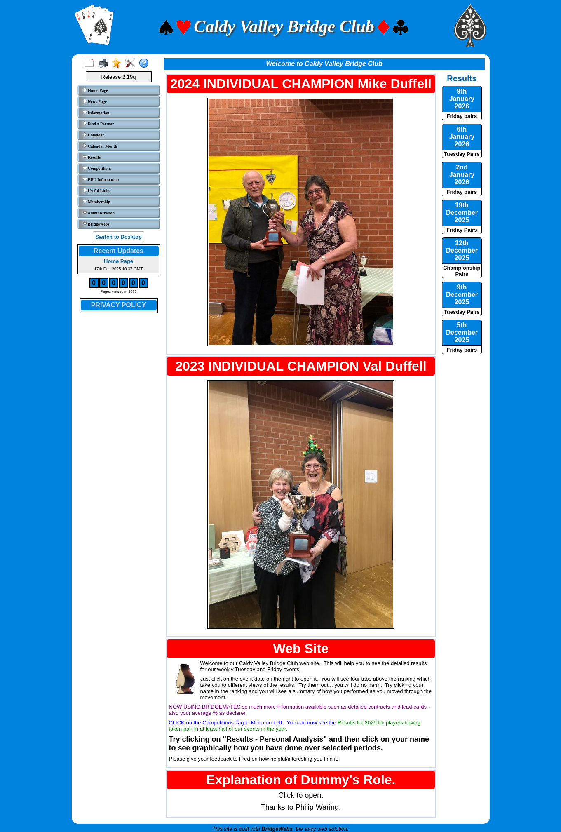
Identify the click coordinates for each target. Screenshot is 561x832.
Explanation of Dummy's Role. (300, 779)
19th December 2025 (462, 212)
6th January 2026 (461, 137)
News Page (95, 101)
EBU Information (101, 179)
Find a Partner (98, 123)
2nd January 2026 (461, 175)
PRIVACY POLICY (118, 304)
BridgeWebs (96, 223)
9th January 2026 (461, 99)
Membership (96, 201)
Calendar (94, 134)
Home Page (95, 90)
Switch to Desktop (118, 237)
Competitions (97, 168)
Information (96, 112)
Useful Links (96, 190)
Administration (99, 212)
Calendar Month (100, 145)
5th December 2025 (462, 332)
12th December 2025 (462, 250)
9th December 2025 (462, 295)
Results (92, 157)
